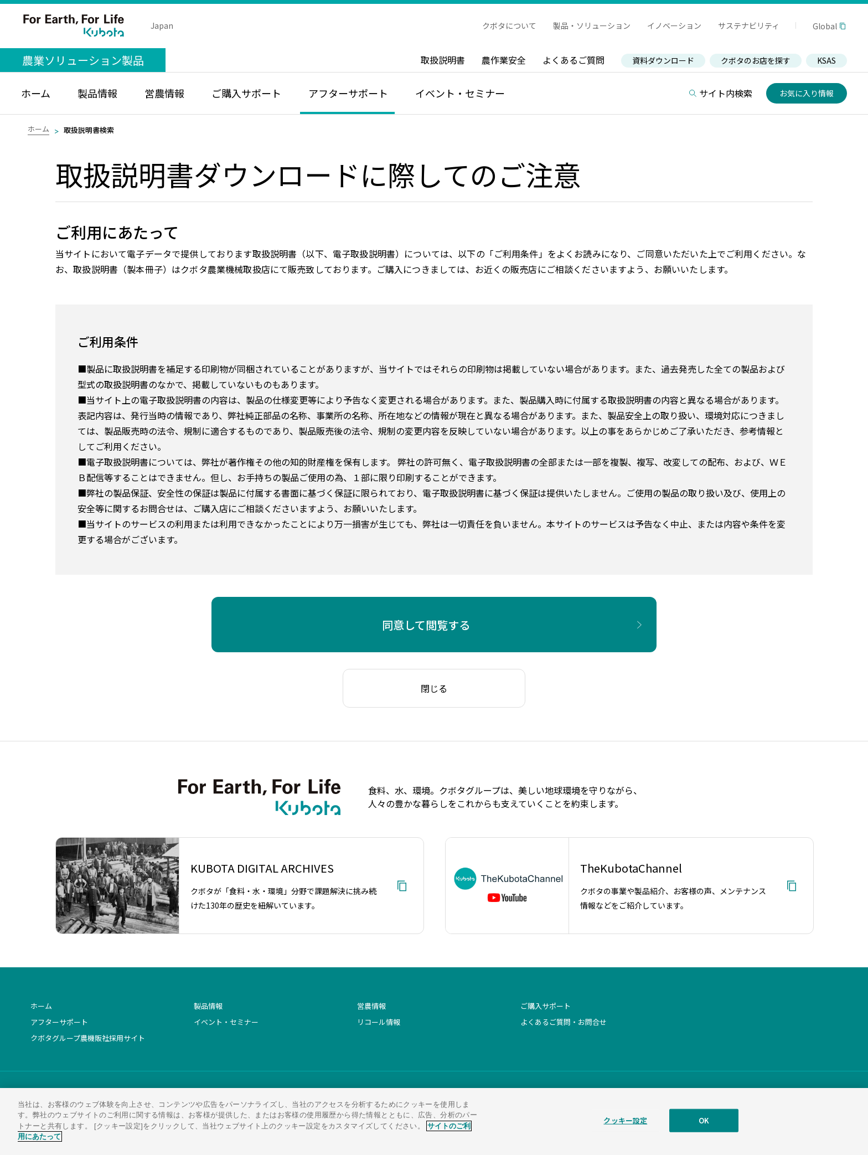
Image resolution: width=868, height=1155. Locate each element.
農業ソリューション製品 (83, 60)
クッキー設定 (625, 1126)
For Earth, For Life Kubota (73, 25)
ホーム (38, 128)
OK (704, 1126)
